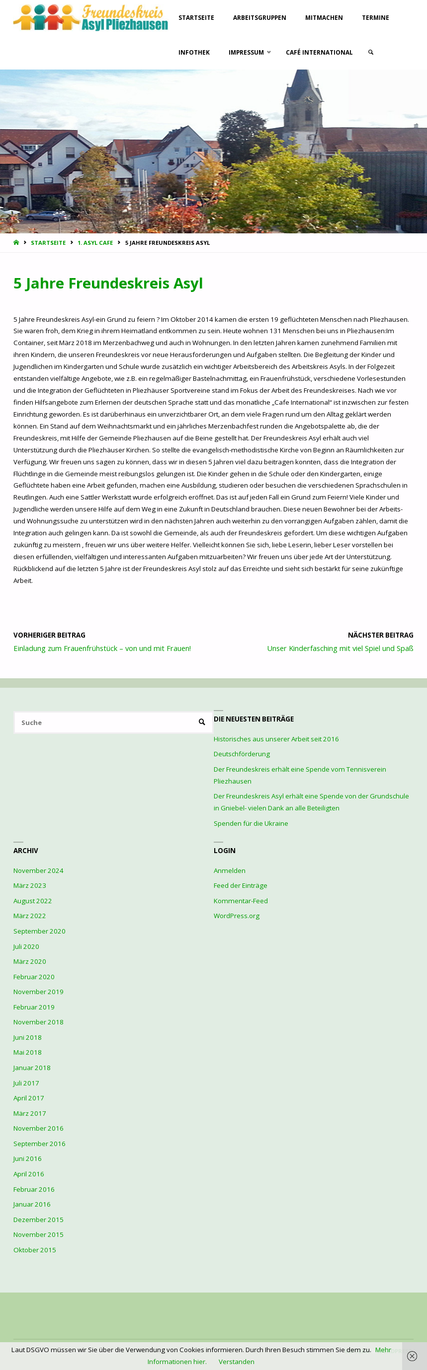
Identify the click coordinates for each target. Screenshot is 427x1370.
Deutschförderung (242, 753)
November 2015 (38, 1234)
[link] (371, 52)
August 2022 (32, 900)
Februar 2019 (34, 1007)
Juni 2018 (27, 1037)
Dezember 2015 (38, 1219)
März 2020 (29, 961)
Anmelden (230, 870)
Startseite (48, 242)
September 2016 (39, 1143)
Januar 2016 (32, 1204)
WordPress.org (236, 915)
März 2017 (29, 1113)
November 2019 (38, 991)
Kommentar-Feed (241, 900)
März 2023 (29, 885)
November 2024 (38, 870)
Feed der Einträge (240, 885)
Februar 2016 (34, 1189)
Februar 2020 (34, 976)
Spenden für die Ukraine (251, 823)
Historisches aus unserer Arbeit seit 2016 (276, 738)
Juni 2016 (27, 1158)
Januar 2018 (32, 1067)
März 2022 (29, 915)
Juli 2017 (26, 1083)
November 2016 (38, 1128)
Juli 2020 (26, 946)
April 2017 (28, 1097)
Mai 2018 (27, 1052)
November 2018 (38, 1021)
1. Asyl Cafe (95, 242)
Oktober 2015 (34, 1249)
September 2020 (39, 931)
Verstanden (237, 1361)
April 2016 (28, 1173)
